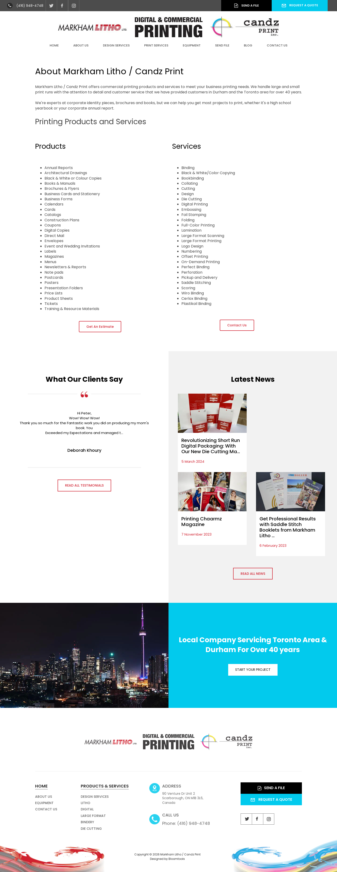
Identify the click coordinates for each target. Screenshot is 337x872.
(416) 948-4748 (29, 5)
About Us (80, 45)
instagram (73, 5)
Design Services (116, 45)
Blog (248, 45)
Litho (85, 806)
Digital (87, 812)
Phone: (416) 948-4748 (186, 822)
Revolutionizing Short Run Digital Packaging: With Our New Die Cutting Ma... (210, 446)
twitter (51, 5)
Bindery (87, 825)
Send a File (246, 5)
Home (54, 45)
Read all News (253, 573)
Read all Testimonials (84, 485)
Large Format (93, 818)
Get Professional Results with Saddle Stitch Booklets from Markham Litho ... (288, 527)
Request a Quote (299, 5)
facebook (62, 5)
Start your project (253, 669)
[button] (100, 326)
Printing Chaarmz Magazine (201, 521)
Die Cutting (91, 831)
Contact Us (277, 45)
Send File (222, 45)
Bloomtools (176, 862)
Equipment (192, 45)
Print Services (156, 45)
